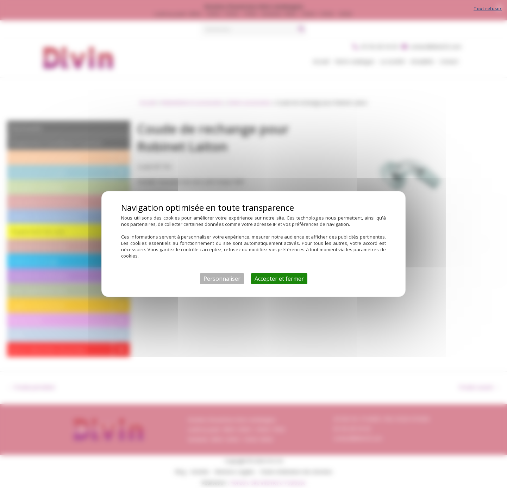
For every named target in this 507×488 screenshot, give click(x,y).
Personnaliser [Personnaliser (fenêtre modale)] (222, 279)
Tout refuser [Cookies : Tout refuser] (488, 8)
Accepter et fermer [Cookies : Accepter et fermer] (279, 279)
